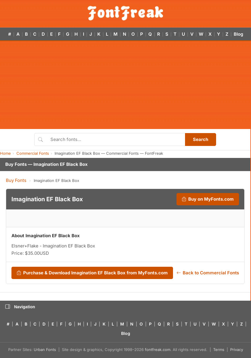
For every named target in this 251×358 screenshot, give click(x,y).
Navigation (20, 306)
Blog (238, 34)
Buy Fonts (16, 180)
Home (5, 153)
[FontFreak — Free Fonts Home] (125, 13)
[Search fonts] (115, 139)
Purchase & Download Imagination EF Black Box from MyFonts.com (92, 272)
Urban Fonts (45, 349)
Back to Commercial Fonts (208, 272)
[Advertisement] (125, 85)
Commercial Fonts (32, 153)
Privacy (236, 349)
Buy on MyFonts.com (208, 199)
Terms (218, 349)
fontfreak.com (157, 349)
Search (200, 139)
